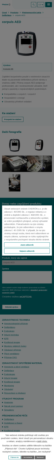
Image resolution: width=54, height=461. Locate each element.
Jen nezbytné (27, 457)
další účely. (42, 441)
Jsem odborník (27, 245)
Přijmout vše (14, 457)
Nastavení (40, 457)
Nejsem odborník (27, 251)
